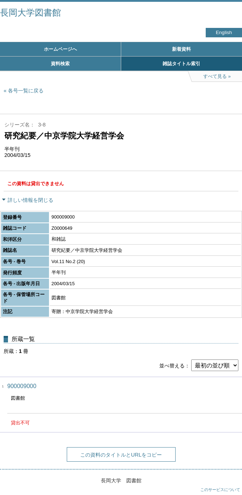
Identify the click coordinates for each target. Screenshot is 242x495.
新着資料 (181, 49)
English (224, 32)
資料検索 (60, 63)
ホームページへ (60, 49)
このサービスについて (220, 489)
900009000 (21, 386)
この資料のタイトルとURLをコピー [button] (121, 455)
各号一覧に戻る (26, 90)
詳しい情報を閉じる (30, 200)
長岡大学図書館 (30, 12)
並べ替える (172, 366)
